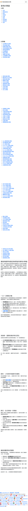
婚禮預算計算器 (6, 254)
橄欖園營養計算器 (7, 122)
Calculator (17, 503)
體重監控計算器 (6, 194)
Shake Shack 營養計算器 (8, 156)
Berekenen (25, 498)
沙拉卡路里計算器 (7, 219)
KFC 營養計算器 (6, 144)
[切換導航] (26, 2)
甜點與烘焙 (5, 12)
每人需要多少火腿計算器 (8, 250)
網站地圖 (17, 492)
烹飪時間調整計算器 (7, 48)
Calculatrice (5, 500)
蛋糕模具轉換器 (6, 49)
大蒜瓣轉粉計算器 (7, 55)
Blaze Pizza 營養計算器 (8, 191)
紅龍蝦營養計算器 (7, 165)
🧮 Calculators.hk (5, 2)
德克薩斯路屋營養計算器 (8, 151)
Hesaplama (24, 501)
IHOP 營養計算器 (6, 190)
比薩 (4, 16)
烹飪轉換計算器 (6, 218)
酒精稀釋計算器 (6, 83)
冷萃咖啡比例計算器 (7, 227)
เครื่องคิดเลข (21, 495)
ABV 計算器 (5, 89)
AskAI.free (2, 506)
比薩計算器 (5, 120)
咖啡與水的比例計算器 (8, 248)
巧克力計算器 (6, 82)
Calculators (5, 504)
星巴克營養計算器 (7, 184)
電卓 (5, 497)
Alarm (18, 504)
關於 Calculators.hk (4, 492)
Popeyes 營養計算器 (7, 163)
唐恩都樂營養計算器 (7, 159)
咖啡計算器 (5, 228)
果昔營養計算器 (6, 197)
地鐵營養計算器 (6, 157)
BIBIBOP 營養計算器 (7, 160)
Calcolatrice (2, 501)
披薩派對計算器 (6, 119)
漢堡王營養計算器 (7, 153)
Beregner (8, 495)
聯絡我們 (12, 492)
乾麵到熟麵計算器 (7, 46)
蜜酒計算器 (5, 88)
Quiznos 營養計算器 (7, 147)
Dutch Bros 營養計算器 (8, 145)
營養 (4, 18)
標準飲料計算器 (6, 85)
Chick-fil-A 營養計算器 (8, 196)
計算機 (14, 495)
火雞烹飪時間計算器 (7, 111)
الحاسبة (11, 503)
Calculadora (3, 498)
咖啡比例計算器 (6, 230)
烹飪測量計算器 (6, 45)
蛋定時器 (5, 222)
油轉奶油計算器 (6, 54)
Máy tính (17, 501)
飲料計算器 (5, 110)
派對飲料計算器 (6, 253)
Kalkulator (18, 497)
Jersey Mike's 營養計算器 (8, 188)
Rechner (18, 498)
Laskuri (12, 500)
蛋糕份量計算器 (6, 76)
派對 (4, 22)
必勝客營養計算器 (7, 148)
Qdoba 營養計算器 (7, 187)
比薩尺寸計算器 (6, 117)
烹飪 (4, 10)
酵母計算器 (5, 52)
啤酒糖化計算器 (6, 108)
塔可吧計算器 (6, 256)
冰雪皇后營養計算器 (7, 193)
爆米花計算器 (6, 251)
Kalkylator (11, 497)
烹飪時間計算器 (6, 57)
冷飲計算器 (5, 86)
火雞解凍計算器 (6, 113)
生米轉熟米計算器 (7, 43)
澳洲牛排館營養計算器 (8, 162)
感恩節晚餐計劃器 (7, 114)
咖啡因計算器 (6, 224)
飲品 (4, 13)
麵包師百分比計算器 (7, 77)
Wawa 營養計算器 (7, 185)
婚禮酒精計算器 (6, 257)
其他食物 (5, 19)
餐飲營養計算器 (6, 221)
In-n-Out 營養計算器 (7, 150)
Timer (24, 504)
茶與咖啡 (5, 21)
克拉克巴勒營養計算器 (8, 154)
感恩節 (4, 15)
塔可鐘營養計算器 (7, 142)
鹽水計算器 (5, 216)
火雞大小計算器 (6, 116)
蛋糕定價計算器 (6, 79)
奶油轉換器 (5, 51)
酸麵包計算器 (6, 80)
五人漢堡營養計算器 (7, 141)
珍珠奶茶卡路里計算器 (8, 225)
